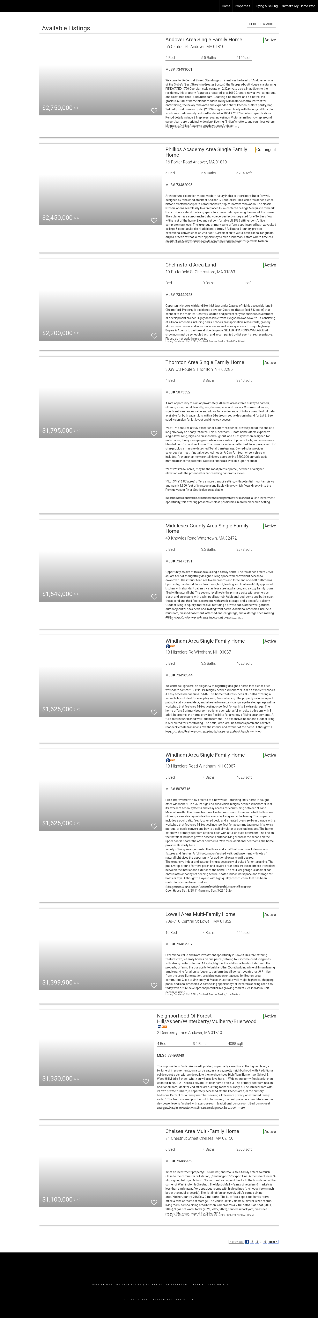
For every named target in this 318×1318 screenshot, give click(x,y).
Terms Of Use (101, 1285)
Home (226, 6)
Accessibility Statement (167, 1285)
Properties (242, 6)
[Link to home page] (5, 6)
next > (273, 1241)
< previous (236, 1241)
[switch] (154, 109)
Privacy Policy (129, 1285)
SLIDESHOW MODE (261, 24)
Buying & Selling (266, 6)
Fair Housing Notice (210, 1285)
